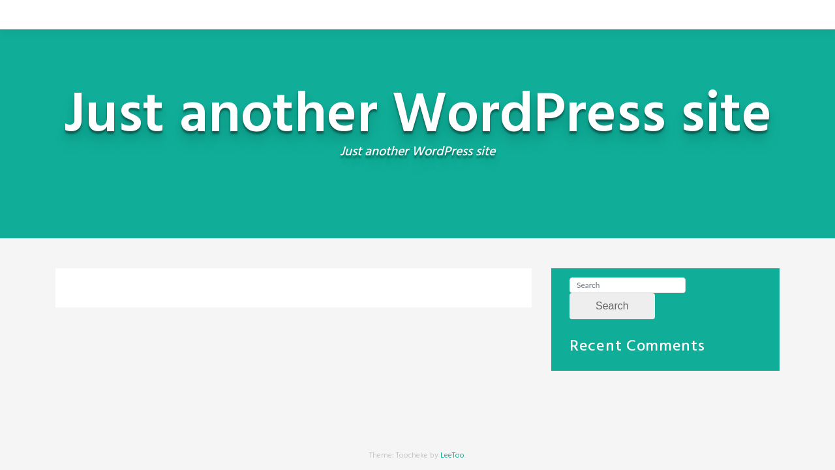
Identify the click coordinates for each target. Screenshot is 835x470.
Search (612, 305)
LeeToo (452, 455)
